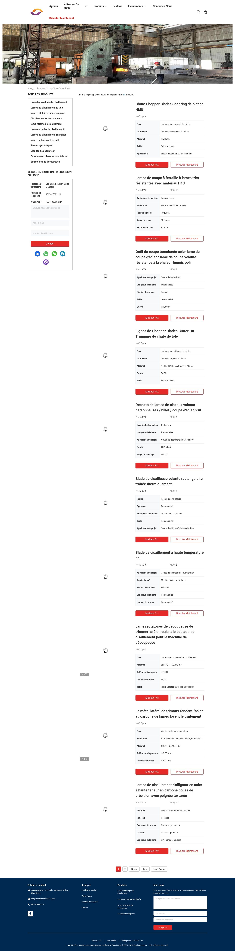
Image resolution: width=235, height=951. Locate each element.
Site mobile (111, 941)
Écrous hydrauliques (41, 145)
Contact (50, 243)
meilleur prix (152, 164)
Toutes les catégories (126, 914)
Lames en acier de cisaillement (47, 129)
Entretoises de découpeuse (45, 161)
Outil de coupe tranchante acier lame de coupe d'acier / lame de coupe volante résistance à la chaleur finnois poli (167, 257)
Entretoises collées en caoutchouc (49, 156)
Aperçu (31, 88)
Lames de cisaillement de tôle (47, 107)
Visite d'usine (87, 896)
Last (145, 869)
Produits (41, 88)
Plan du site (96, 941)
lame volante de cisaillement (46, 123)
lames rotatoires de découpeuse (48, 113)
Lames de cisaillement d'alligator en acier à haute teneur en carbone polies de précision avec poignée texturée (168, 790)
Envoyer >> (162, 927)
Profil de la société (89, 890)
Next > (134, 869)
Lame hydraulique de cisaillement (49, 102)
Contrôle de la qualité (90, 902)
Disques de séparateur (43, 150)
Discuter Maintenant (187, 164)
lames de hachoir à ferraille (45, 140)
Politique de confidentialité (132, 941)
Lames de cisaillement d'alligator (48, 134)
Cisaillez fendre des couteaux (46, 118)
